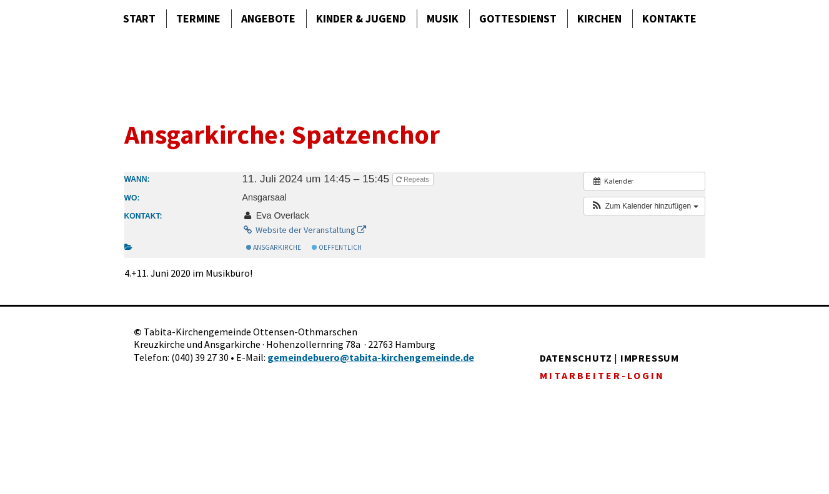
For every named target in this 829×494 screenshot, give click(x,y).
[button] (644, 206)
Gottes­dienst (518, 18)
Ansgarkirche (273, 247)
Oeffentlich (337, 247)
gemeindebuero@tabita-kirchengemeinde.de (370, 357)
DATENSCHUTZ (576, 358)
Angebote (268, 18)
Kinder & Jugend (361, 18)
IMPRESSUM (649, 358)
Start (139, 18)
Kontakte (669, 18)
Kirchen (599, 18)
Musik (443, 18)
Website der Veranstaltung (303, 229)
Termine (198, 18)
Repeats (413, 179)
